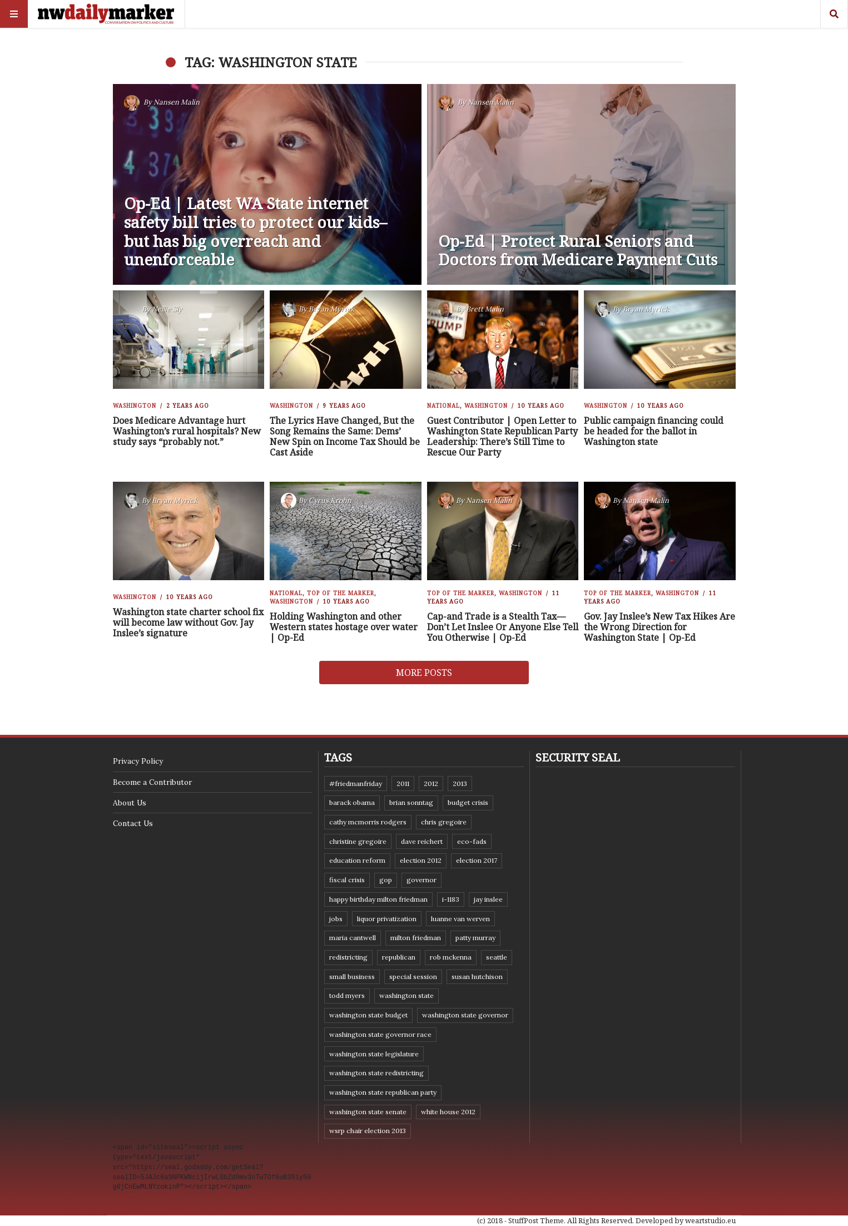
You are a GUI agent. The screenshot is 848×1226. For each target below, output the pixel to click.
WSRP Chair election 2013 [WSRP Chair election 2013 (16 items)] (367, 1130)
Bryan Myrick (331, 309)
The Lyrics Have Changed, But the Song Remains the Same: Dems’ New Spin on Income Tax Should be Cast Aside (345, 436)
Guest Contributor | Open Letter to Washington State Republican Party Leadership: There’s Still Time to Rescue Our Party (502, 436)
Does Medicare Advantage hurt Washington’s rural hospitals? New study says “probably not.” (187, 431)
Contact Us (133, 823)
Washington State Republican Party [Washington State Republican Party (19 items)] (383, 1092)
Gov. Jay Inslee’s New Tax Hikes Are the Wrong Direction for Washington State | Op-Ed (659, 627)
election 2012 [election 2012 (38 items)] (421, 860)
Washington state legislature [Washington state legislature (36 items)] (374, 1054)
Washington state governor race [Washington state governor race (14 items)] (380, 1034)
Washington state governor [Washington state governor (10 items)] (465, 1015)
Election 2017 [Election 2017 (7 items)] (476, 860)
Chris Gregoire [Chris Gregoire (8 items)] (444, 822)
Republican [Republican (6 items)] (398, 957)
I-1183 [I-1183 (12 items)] (450, 899)
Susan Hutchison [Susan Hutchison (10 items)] (477, 976)
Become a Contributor (152, 782)
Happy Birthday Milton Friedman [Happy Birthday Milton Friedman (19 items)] (378, 899)
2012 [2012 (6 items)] (431, 783)
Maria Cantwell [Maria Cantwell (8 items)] (352, 937)
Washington (134, 405)
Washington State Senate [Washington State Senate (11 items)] (367, 1112)
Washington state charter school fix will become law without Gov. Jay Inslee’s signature (188, 622)
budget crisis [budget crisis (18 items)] (468, 802)
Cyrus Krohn (330, 500)
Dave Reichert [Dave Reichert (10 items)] (422, 841)
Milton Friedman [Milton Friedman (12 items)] (415, 937)
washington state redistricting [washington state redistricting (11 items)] (376, 1073)
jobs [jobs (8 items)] (336, 918)
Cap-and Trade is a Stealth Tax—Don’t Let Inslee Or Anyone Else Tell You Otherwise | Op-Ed (502, 627)
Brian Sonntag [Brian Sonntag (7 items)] (411, 802)
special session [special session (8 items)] (413, 976)
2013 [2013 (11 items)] (460, 783)
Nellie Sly (167, 309)
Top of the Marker (340, 593)
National (443, 405)
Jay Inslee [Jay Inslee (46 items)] (488, 899)
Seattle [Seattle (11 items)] (496, 957)
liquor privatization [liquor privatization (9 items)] (386, 918)
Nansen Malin (176, 102)
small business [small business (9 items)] (352, 976)
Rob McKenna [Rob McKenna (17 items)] (451, 957)
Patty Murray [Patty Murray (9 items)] (475, 937)
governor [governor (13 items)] (421, 880)
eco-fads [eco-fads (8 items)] (472, 841)
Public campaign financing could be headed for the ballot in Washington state (653, 431)
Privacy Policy (138, 761)
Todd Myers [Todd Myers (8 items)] (347, 995)
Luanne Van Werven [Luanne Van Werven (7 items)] (460, 918)
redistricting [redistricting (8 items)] (348, 957)
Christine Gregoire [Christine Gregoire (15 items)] (357, 841)
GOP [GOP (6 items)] (385, 880)
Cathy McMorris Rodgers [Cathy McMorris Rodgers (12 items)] (367, 822)
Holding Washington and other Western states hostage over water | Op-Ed (344, 627)
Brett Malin (485, 309)
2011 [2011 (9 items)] (402, 783)
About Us (129, 803)
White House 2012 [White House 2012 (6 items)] (448, 1112)
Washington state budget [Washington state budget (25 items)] (368, 1015)
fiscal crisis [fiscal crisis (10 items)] (347, 880)
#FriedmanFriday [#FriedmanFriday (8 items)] (355, 783)
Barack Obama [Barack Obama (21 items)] (352, 802)
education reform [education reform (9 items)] (357, 860)
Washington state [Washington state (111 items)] (406, 995)
